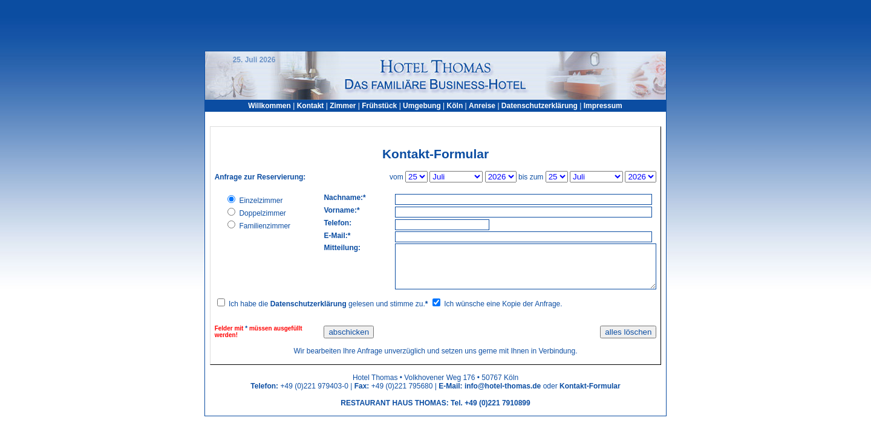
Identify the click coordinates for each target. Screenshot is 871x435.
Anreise (482, 106)
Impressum (603, 106)
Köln (455, 106)
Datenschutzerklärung (539, 106)
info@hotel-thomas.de (503, 386)
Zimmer (343, 106)
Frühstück (379, 106)
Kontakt (310, 106)
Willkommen (269, 106)
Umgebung (423, 106)
